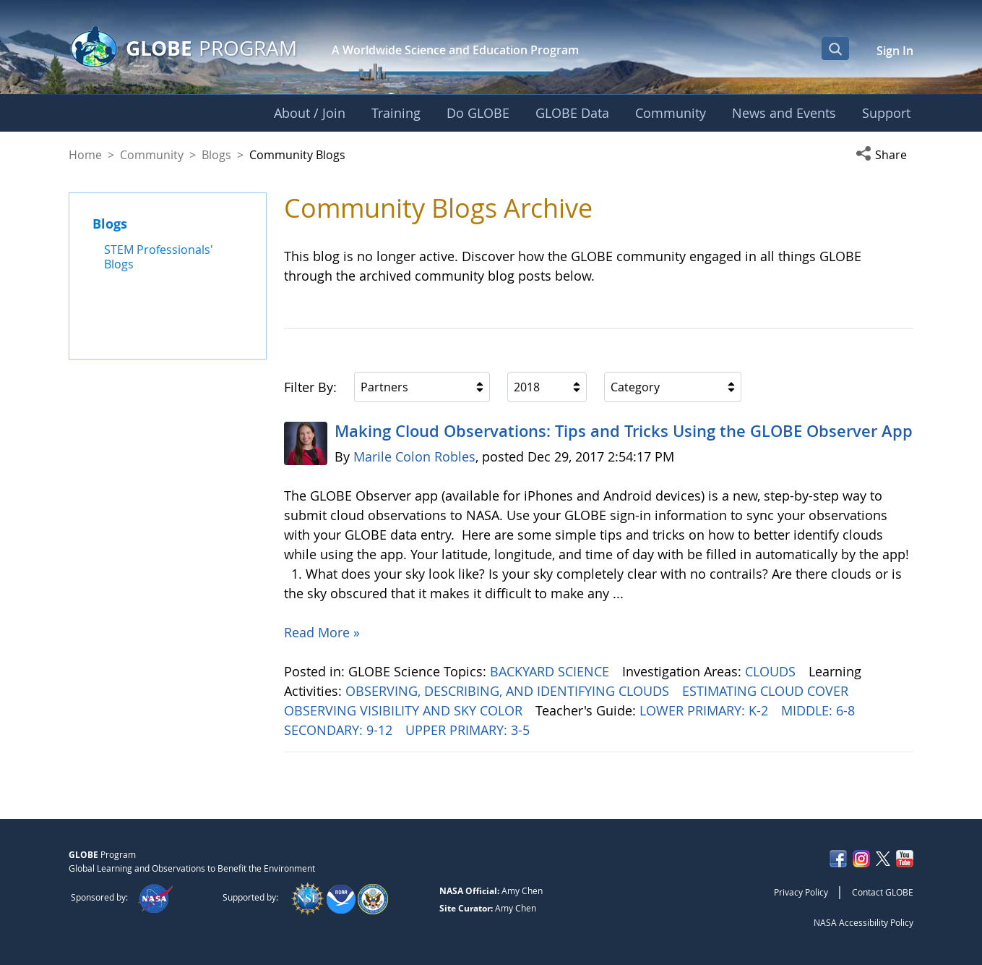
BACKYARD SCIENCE (551, 671)
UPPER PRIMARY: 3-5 (469, 730)
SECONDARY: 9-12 (340, 730)
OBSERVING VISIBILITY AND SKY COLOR (405, 710)
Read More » (322, 632)
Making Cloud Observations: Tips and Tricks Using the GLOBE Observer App (624, 431)
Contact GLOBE (882, 892)
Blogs (216, 155)
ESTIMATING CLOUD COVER (767, 691)
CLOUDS (772, 671)
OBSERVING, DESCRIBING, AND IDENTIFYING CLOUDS (509, 691)
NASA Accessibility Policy (863, 922)
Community (152, 155)
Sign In (895, 51)
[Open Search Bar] (835, 48)
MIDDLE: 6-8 (819, 710)
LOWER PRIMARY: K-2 (705, 710)
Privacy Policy (801, 892)
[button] (884, 154)
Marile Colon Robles (414, 456)
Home (85, 155)
